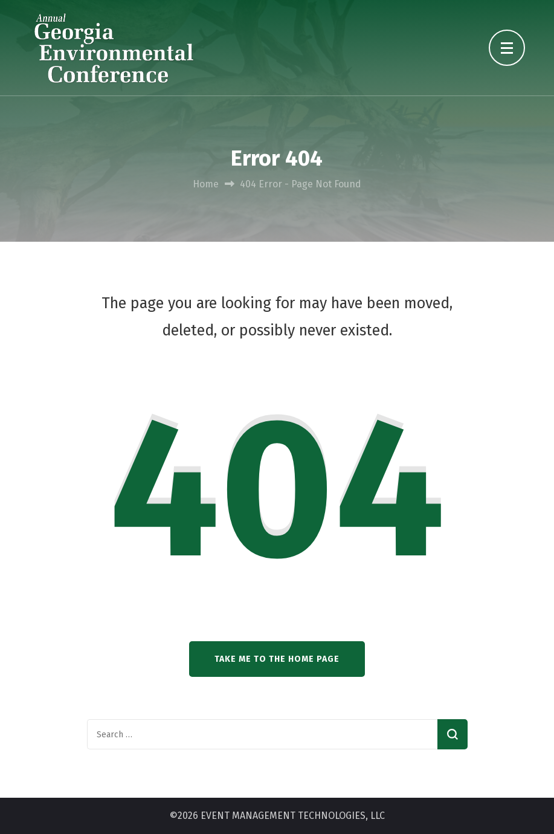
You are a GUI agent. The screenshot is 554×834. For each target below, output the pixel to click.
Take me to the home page (277, 659)
